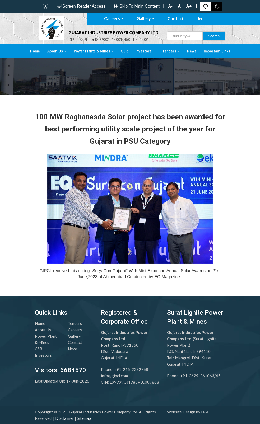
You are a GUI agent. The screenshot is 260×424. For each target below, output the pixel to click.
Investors (145, 51)
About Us (56, 51)
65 (218, 375)
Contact (176, 18)
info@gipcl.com (114, 375)
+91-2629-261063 (197, 375)
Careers (113, 18)
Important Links (217, 51)
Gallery (145, 18)
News (191, 51)
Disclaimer (64, 418)
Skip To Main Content (136, 6)
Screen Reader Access (80, 6)
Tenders (171, 51)
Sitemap (84, 418)
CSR (124, 51)
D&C (205, 411)
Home (35, 51)
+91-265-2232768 (131, 369)
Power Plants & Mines (94, 51)
